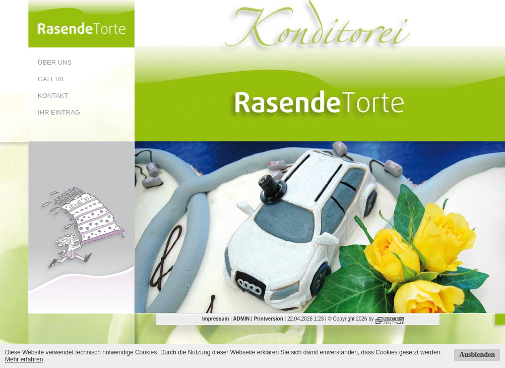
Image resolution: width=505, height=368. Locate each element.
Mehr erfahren (24, 359)
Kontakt (53, 95)
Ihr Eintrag (59, 112)
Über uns (55, 62)
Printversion (268, 319)
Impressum (215, 319)
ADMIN (241, 319)
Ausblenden (477, 354)
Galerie (52, 79)
